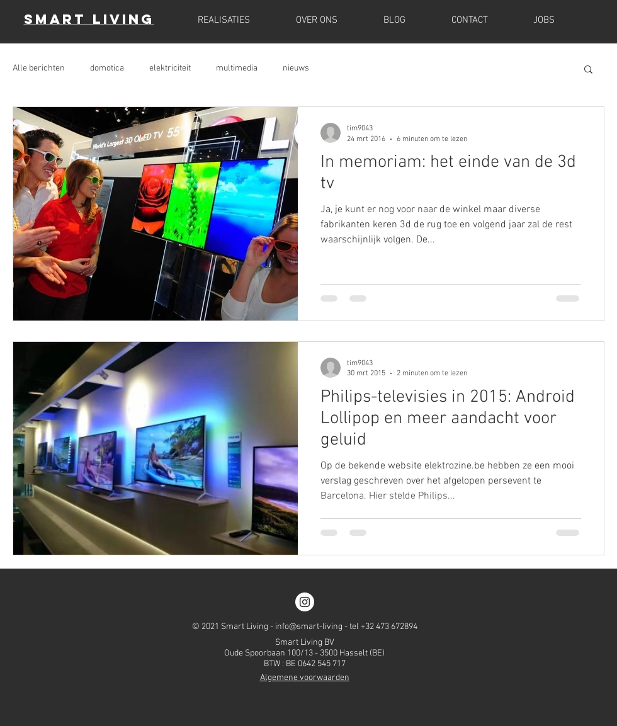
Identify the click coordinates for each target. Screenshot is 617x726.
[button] (588, 70)
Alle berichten (39, 68)
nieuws (296, 68)
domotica (107, 68)
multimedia (237, 68)
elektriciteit (170, 68)
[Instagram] (304, 602)
